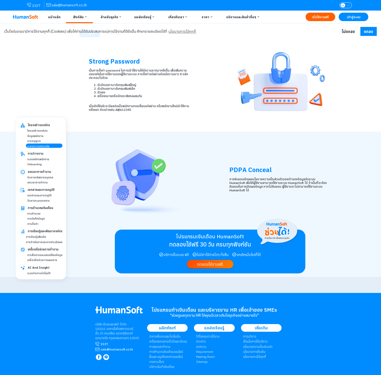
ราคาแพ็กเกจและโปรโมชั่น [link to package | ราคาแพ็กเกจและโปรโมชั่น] (164, 336)
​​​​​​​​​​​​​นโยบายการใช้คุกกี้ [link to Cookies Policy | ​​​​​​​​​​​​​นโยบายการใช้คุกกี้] (254, 357)
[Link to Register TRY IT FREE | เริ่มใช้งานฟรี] (320, 17)
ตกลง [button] (368, 31)
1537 (104, 344)
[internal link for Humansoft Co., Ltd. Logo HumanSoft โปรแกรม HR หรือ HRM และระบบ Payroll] (119, 312)
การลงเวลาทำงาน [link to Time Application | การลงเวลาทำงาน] (159, 347)
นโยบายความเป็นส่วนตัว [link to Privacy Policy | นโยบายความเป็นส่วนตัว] (258, 347)
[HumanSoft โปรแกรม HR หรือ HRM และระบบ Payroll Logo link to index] (25, 17)
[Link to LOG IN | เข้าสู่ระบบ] (353, 17)
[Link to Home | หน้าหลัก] (54, 17)
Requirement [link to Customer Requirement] (204, 352)
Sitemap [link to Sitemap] (201, 362)
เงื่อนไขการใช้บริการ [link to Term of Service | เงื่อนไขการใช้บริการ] (255, 341)
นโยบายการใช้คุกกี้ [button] (182, 31)
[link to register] (210, 264)
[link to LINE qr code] (107, 357)
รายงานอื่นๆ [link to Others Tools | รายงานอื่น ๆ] (156, 362)
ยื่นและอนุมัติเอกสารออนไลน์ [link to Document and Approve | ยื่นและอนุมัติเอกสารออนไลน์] (166, 357)
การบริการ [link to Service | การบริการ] (249, 336)
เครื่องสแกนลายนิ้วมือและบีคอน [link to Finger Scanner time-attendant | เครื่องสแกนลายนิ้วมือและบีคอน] (168, 341)
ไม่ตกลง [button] (348, 31)
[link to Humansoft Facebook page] (99, 357)
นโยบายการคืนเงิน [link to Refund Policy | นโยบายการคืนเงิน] (254, 352)
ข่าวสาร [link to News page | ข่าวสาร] (201, 341)
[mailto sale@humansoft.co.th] (117, 349)
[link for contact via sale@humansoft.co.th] (66, 5)
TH (342, 5)
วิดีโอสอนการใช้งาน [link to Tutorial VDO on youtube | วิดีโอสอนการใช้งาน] (208, 336)
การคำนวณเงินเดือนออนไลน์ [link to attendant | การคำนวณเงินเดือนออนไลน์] (166, 352)
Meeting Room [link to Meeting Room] (205, 357)
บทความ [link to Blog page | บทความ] (201, 347)
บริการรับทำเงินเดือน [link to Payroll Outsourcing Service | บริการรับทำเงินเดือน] (161, 367)
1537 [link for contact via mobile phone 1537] (33, 5)
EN (348, 5)
